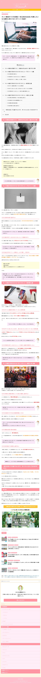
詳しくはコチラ (20, 600)
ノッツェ (5, 618)
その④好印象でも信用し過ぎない (12, 105)
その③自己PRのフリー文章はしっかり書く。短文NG (16, 79)
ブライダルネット (6, 632)
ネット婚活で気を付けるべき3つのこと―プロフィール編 (19, 71)
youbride (4, 635)
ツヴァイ (5, 615)
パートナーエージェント (8, 624)
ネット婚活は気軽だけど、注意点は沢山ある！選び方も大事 (19, 68)
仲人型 (4, 621)
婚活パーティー (6, 670)
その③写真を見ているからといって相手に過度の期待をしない (18, 91)
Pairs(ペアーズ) (6, 646)
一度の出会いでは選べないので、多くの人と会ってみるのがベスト (21, 110)
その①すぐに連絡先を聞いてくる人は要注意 (14, 85)
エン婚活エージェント (7, 629)
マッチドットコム (6, 655)
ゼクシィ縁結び (6, 641)
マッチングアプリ (5, 529)
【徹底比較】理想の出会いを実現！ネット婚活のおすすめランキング (20, 506)
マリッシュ (5, 649)
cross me (4, 661)
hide (23, 64)
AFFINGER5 (29, 682)
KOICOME (20, 679)
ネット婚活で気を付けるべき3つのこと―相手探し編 (18, 83)
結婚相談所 (5, 606)
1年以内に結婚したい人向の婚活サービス (20, 9)
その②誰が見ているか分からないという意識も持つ (16, 76)
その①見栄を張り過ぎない (11, 74)
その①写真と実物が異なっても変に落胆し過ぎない (16, 97)
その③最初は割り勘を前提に (12, 103)
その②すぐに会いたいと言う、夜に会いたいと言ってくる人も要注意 (19, 88)
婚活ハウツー (5, 672)
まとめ (6, 114)
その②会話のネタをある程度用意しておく (14, 100)
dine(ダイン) (5, 664)
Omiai (4, 652)
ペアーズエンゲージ (6, 638)
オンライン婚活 (6, 626)
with (4, 658)
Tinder (4, 667)
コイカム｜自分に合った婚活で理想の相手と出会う (20, 681)
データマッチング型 (6, 609)
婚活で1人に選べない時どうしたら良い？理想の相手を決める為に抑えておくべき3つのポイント (22, 575)
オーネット (5, 612)
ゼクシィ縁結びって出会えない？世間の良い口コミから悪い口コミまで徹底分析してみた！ (21, 577)
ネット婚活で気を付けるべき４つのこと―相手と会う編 (18, 95)
